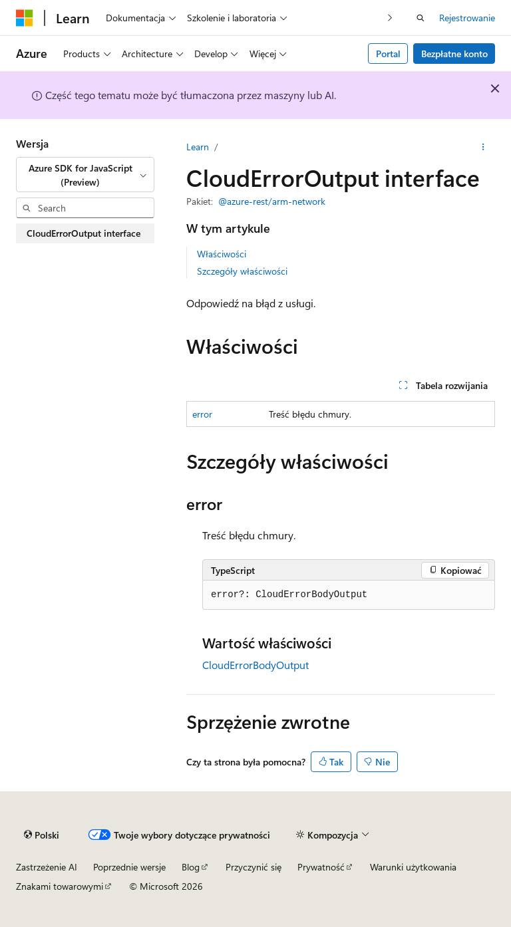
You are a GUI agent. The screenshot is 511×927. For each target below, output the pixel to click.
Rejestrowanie (467, 17)
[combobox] (85, 174)
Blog (191, 867)
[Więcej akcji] (483, 147)
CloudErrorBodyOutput (255, 665)
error (202, 414)
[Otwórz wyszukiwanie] (420, 18)
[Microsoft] (24, 18)
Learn (197, 146)
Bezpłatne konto (454, 53)
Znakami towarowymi (59, 886)
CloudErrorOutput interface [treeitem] (83, 233)
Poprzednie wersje (129, 867)
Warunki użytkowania (413, 867)
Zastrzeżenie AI (46, 867)
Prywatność (321, 867)
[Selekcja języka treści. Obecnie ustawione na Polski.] (41, 834)
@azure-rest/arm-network (271, 201)
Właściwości (221, 253)
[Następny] (390, 17)
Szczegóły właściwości (242, 271)
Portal (388, 53)
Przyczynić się (253, 867)
